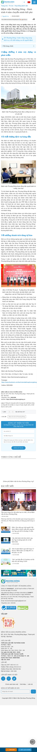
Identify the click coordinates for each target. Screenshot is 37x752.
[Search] (24, 2)
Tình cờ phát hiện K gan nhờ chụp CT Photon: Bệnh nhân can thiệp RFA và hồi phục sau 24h (23, 550)
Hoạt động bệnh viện (21, 6)
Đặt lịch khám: (9, 671)
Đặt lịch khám (24, 749)
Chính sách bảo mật (11, 684)
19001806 (13, 397)
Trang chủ (4, 6)
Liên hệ (30, 684)
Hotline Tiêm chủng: (11, 667)
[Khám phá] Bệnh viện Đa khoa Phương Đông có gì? (18, 481)
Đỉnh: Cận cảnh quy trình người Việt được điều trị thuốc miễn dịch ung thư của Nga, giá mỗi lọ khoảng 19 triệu (23, 529)
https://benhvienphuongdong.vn (15, 399)
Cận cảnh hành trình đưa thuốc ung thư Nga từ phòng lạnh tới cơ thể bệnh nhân (22, 540)
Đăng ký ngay (18, 448)
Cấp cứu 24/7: (9, 665)
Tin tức (11, 6)
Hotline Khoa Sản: (11, 669)
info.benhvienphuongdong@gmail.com (15, 600)
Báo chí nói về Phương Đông (17, 416)
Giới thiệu (23, 684)
